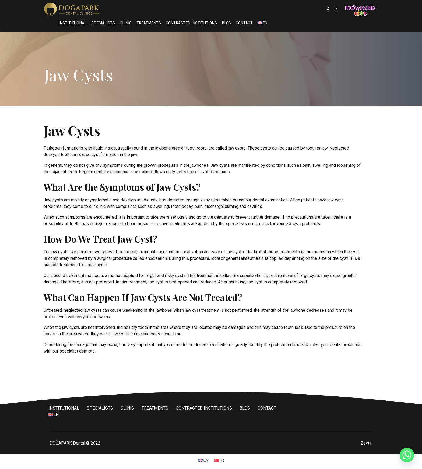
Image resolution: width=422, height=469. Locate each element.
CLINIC (126, 23)
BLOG (226, 23)
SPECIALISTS (103, 23)
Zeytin (366, 443)
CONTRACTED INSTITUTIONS (191, 23)
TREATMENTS (148, 23)
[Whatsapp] (407, 455)
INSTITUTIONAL (72, 23)
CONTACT (244, 23)
